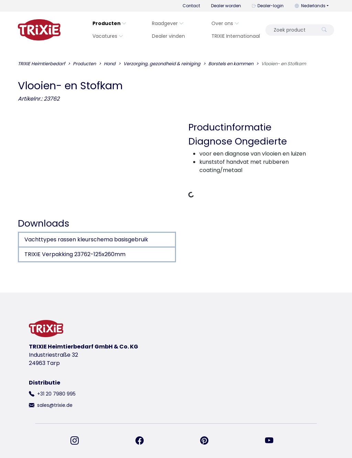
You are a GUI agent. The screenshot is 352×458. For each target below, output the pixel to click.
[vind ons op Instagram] (78, 441)
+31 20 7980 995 (56, 393)
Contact (191, 6)
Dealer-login (268, 6)
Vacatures (107, 36)
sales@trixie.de (55, 405)
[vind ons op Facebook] (143, 441)
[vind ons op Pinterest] (208, 441)
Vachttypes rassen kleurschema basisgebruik (86, 239)
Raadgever (168, 23)
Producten (109, 23)
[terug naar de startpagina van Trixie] (39, 30)
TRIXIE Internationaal (235, 36)
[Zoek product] (293, 30)
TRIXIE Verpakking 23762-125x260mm (74, 254)
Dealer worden (226, 6)
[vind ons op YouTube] (273, 441)
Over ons (225, 23)
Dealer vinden (168, 36)
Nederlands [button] (310, 6)
